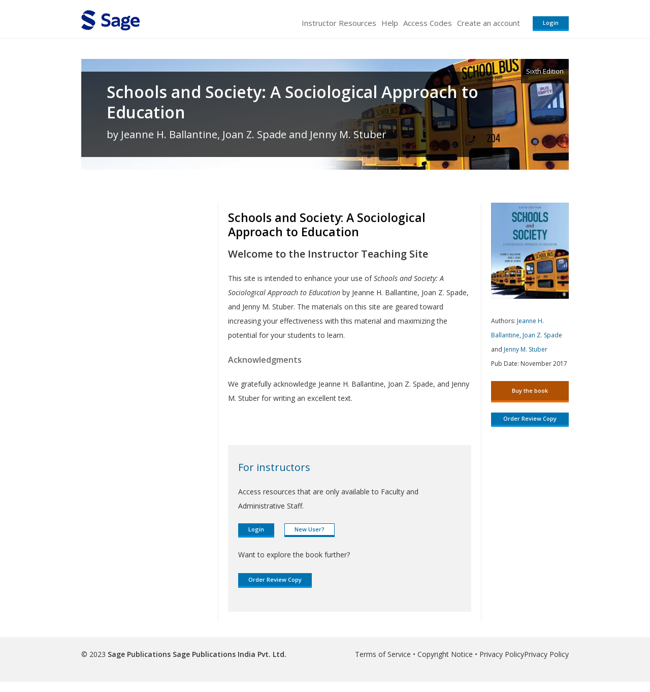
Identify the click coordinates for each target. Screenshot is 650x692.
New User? (309, 529)
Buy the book (530, 390)
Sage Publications (139, 654)
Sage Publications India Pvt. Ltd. (228, 654)
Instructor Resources (339, 23)
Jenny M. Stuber (525, 349)
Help (389, 23)
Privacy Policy (501, 654)
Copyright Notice (445, 654)
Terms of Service (383, 654)
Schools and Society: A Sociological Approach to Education (292, 102)
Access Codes (427, 23)
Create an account (488, 23)
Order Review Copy (275, 579)
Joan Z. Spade (542, 335)
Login (551, 22)
